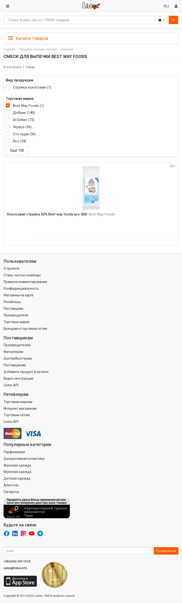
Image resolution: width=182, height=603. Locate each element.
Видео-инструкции (18, 378)
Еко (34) (19, 141)
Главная (9, 49)
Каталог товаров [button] (28, 38)
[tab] (91, 38)
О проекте (11, 268)
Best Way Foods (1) (28, 106)
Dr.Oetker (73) (23, 120)
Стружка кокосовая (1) (32, 87)
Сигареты (11, 492)
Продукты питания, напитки (38, 49)
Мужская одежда (17, 472)
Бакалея (67, 49)
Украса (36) (22, 127)
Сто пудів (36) (24, 134)
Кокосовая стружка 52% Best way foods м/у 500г (61, 214)
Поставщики (13, 308)
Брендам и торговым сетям (25, 328)
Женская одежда (17, 465)
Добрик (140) (24, 112)
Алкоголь (11, 485)
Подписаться (166, 551)
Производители (16, 315)
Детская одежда (17, 478)
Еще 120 (17, 150)
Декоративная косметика (24, 459)
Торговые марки (16, 322)
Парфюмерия (14, 452)
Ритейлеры (12, 302)
